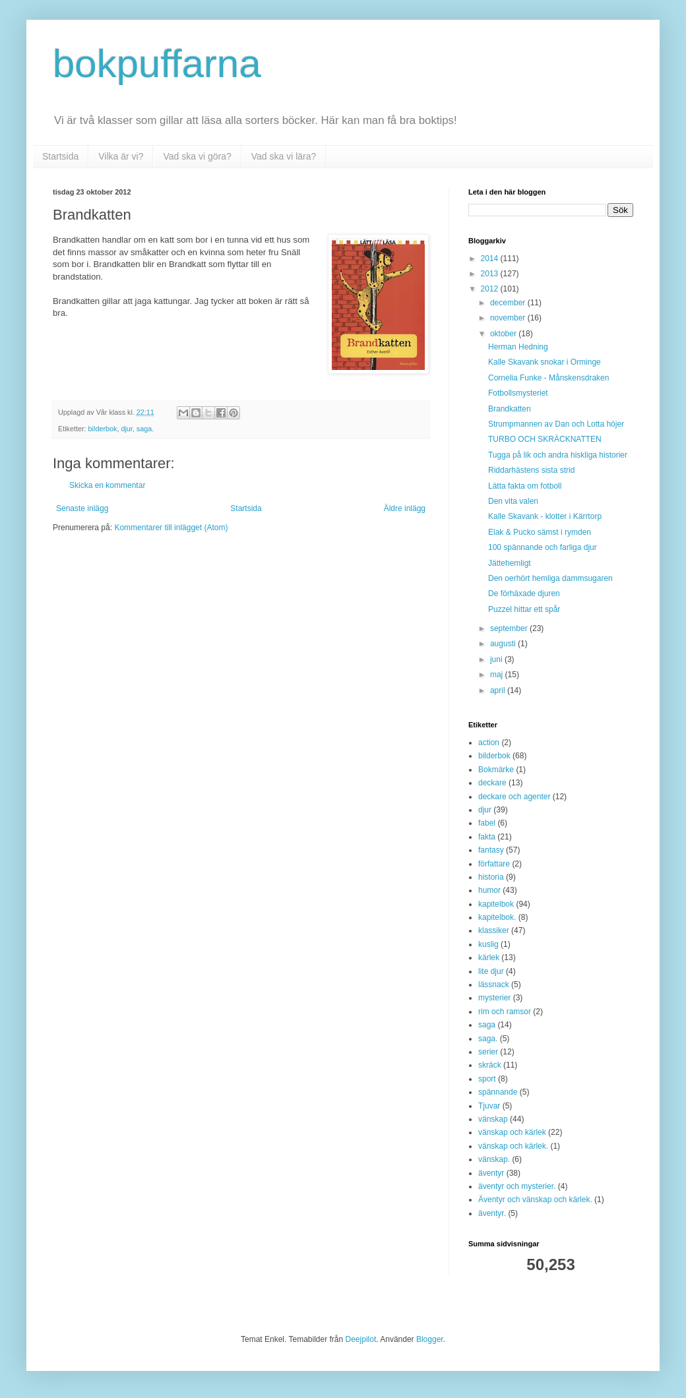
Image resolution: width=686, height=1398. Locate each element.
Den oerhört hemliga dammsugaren (550, 578)
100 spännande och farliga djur (542, 547)
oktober (504, 333)
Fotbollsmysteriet (518, 393)
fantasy (491, 850)
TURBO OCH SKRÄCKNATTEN (545, 439)
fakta (486, 836)
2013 (491, 273)
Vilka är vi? (120, 156)
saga (486, 1024)
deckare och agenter (514, 796)
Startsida (60, 156)
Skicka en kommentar (107, 485)
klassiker (493, 930)
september (510, 628)
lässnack (493, 984)
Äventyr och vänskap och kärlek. (535, 1199)
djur (126, 429)
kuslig (488, 944)
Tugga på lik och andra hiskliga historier (557, 455)
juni (497, 659)
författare (494, 863)
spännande (497, 1092)
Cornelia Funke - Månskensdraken (548, 377)
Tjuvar (489, 1105)
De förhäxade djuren (524, 593)
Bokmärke (496, 769)
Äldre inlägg (404, 508)
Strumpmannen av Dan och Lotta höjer (556, 424)
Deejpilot (361, 1339)
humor (489, 890)
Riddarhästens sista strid (531, 470)
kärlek (488, 957)
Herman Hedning (518, 346)
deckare (492, 782)
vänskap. (494, 1159)
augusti (504, 643)
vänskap (493, 1119)
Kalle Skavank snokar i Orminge (544, 362)
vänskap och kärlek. (513, 1146)
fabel (486, 823)
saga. (145, 429)
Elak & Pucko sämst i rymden (539, 532)
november (509, 317)
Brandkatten (509, 408)
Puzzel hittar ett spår (524, 609)
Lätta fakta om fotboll (524, 486)
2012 (491, 288)
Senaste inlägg (82, 508)
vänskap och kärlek (512, 1132)
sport (487, 1078)
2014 (491, 258)
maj (497, 674)
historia (491, 877)
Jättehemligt (509, 563)
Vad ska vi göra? (197, 156)
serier (488, 1051)
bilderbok (102, 429)
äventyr (491, 1173)
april (498, 690)
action (488, 742)
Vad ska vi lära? (284, 156)
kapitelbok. (497, 917)
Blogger (429, 1339)
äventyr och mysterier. (516, 1186)
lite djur (491, 971)
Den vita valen (513, 501)
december (509, 302)
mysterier (494, 997)
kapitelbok (496, 904)
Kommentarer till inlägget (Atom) (171, 527)
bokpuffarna (157, 64)
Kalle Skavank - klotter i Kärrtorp (545, 516)
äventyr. (492, 1213)
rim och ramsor (504, 1011)
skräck (489, 1065)
